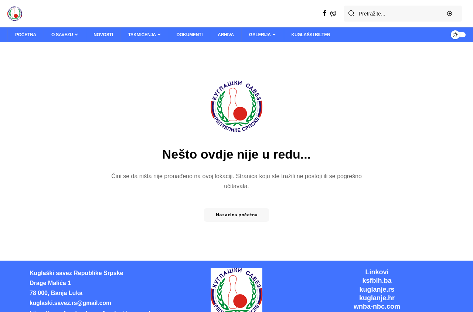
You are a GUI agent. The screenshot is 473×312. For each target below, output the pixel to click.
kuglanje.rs (376, 289)
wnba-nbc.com (377, 306)
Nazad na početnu (236, 214)
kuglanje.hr (377, 298)
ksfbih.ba (376, 280)
